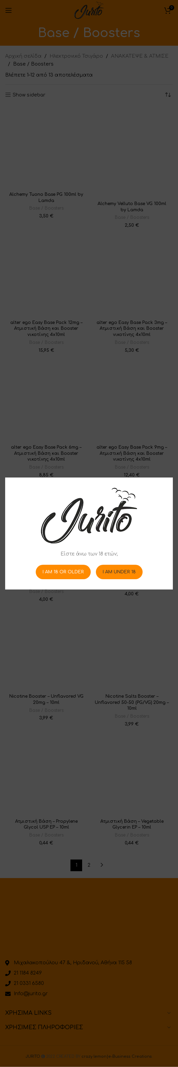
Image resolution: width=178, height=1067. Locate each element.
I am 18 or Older (63, 571)
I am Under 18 (119, 571)
